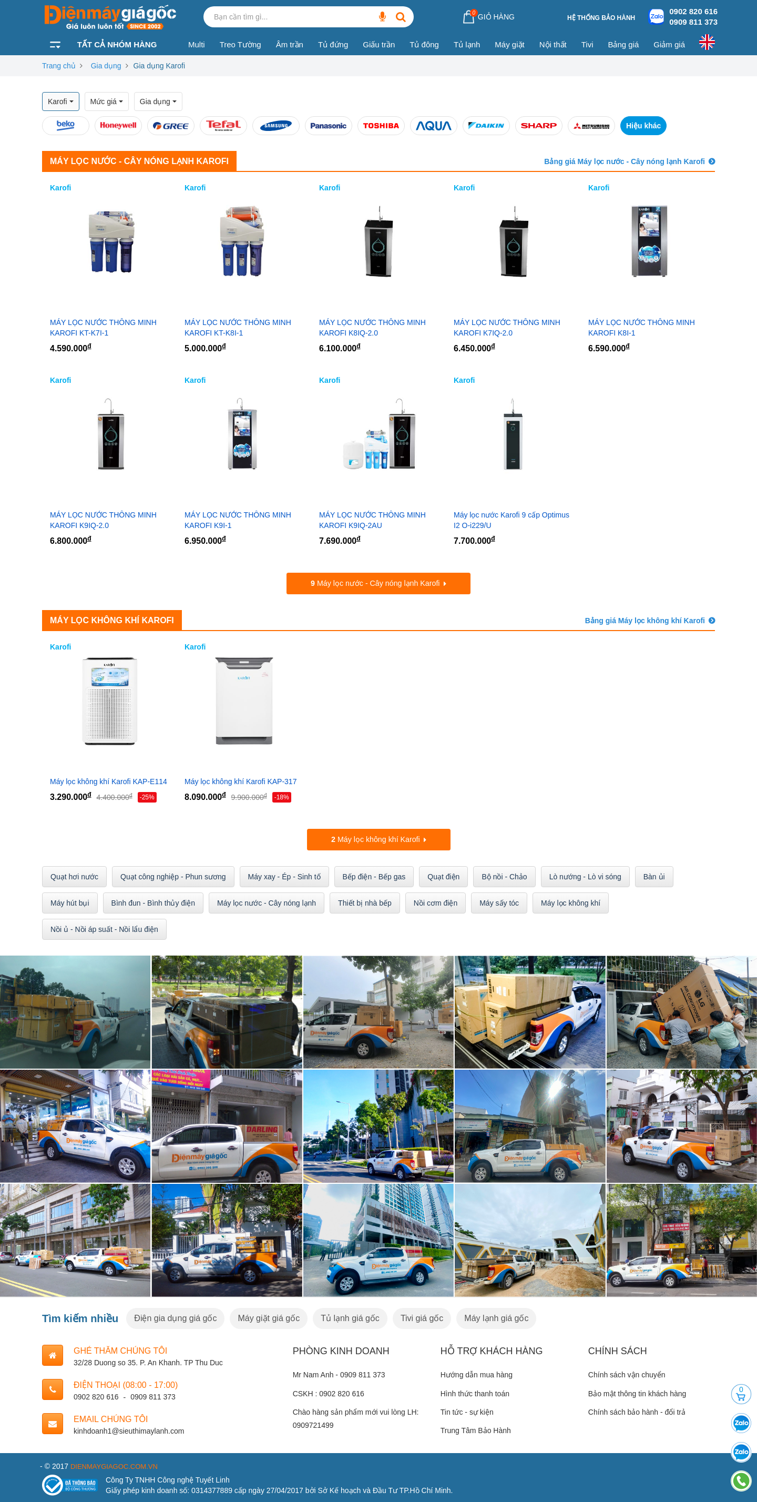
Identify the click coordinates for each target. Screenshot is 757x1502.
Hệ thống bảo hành (601, 18)
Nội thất (553, 44)
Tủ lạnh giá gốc (350, 1316)
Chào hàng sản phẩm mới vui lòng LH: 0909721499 (356, 1417)
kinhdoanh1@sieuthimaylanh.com (129, 1429)
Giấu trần (379, 44)
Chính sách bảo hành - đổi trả (637, 1410)
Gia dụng (106, 66)
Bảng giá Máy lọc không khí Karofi (645, 620)
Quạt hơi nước (74, 875)
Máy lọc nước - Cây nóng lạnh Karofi (139, 161)
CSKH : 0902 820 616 (328, 1392)
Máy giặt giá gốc (269, 1316)
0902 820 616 (693, 11)
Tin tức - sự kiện (467, 1410)
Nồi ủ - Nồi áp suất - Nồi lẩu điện (104, 928)
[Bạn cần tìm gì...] (382, 16)
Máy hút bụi (69, 902)
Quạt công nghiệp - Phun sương (173, 875)
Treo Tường (240, 44)
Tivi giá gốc (422, 1316)
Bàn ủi (654, 875)
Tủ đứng (333, 44)
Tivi (587, 44)
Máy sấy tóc (499, 902)
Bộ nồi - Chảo (504, 875)
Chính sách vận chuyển (627, 1373)
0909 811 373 (693, 21)
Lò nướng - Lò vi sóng (585, 875)
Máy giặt (509, 44)
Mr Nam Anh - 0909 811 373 (339, 1373)
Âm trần (289, 44)
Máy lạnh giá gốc (496, 1316)
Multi (196, 44)
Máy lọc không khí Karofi (112, 619)
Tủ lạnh (467, 44)
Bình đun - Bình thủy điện (153, 902)
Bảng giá (623, 44)
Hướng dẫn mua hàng (477, 1373)
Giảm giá (669, 44)
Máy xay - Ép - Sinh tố (284, 875)
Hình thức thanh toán (475, 1392)
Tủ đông (424, 44)
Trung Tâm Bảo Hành (476, 1429)
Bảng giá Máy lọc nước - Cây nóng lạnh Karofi (624, 161)
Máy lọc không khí (570, 902)
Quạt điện (443, 875)
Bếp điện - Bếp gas (374, 875)
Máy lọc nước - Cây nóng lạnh (266, 902)
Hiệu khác (643, 125)
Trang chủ (59, 66)
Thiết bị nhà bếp (365, 902)
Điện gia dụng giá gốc (175, 1316)
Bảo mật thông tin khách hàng (637, 1392)
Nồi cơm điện (435, 902)
